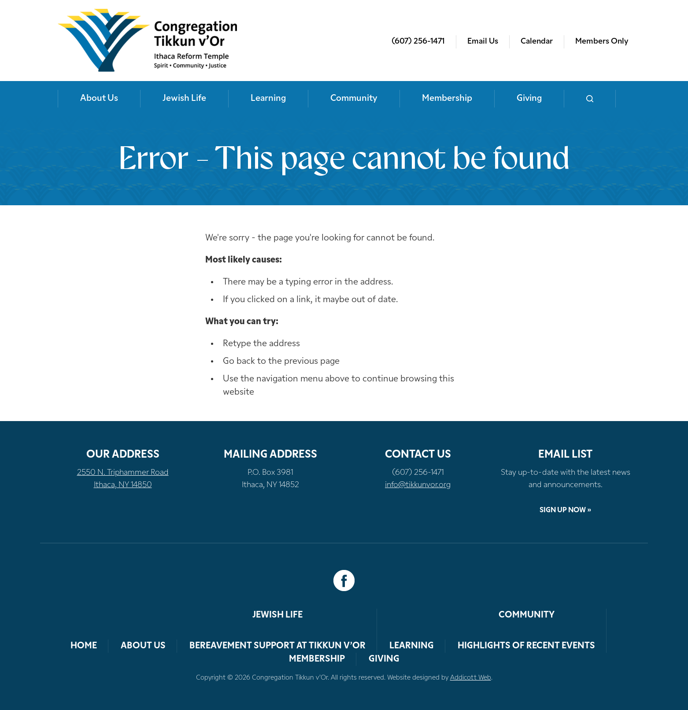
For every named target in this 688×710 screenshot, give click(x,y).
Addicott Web (470, 678)
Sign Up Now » (565, 510)
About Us (99, 98)
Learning (268, 98)
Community (353, 98)
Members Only (601, 41)
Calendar (537, 41)
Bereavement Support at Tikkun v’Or (277, 646)
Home (83, 646)
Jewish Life (184, 98)
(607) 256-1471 (418, 41)
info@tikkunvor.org (418, 485)
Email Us (482, 41)
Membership (447, 98)
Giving (529, 98)
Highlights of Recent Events (526, 646)
